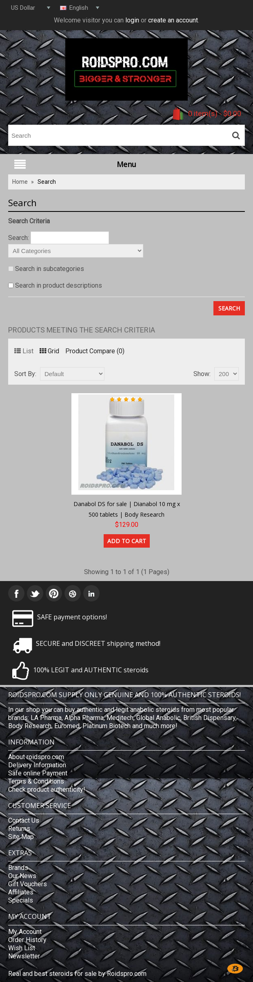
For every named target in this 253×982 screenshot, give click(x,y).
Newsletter (24, 956)
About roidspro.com (36, 757)
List (23, 351)
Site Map (21, 837)
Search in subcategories (49, 269)
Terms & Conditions (36, 781)
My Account (25, 932)
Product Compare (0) (94, 351)
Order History (27, 940)
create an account (173, 20)
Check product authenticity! (46, 789)
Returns (19, 828)
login (132, 20)
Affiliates (20, 892)
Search (47, 181)
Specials (20, 900)
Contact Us (23, 820)
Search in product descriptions (58, 285)
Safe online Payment (37, 773)
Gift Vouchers (27, 884)
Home (20, 181)
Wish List (21, 948)
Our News (22, 876)
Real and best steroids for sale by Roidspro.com (77, 974)
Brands (18, 868)
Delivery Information (37, 765)
